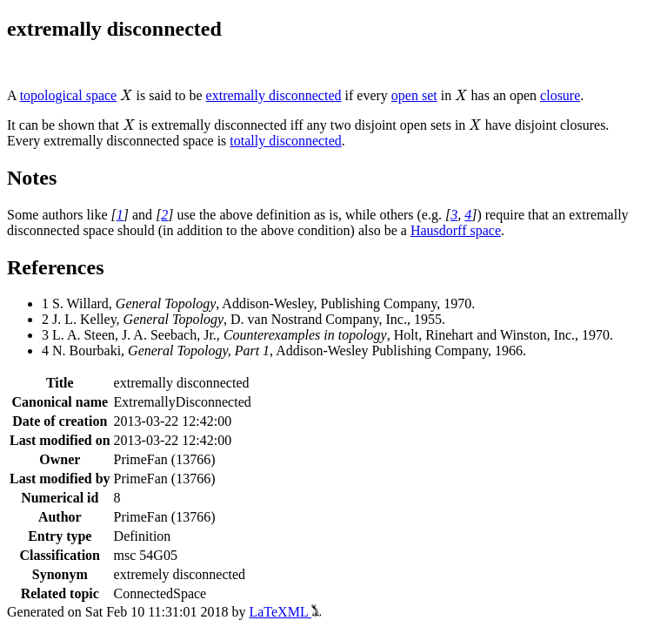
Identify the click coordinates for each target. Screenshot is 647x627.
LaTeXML (285, 611)
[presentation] (126, 95)
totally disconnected (285, 140)
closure (560, 95)
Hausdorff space (455, 230)
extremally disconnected (274, 95)
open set (414, 95)
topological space (68, 95)
